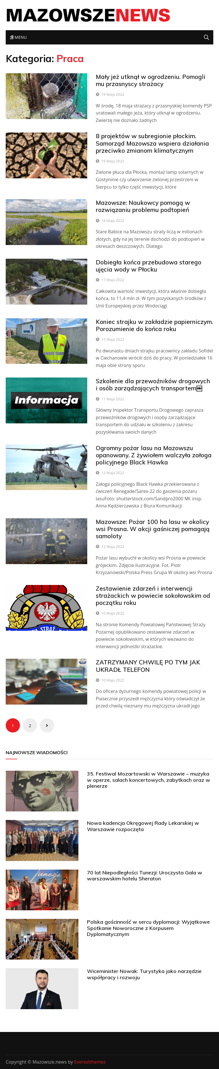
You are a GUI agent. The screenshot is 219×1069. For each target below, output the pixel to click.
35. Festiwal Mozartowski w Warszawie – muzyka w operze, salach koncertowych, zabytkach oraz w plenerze (148, 779)
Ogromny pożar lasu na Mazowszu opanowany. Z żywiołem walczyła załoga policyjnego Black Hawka (154, 455)
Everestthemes (90, 1062)
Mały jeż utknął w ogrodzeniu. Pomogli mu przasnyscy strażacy (150, 80)
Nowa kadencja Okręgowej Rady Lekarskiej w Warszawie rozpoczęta (143, 826)
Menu (18, 37)
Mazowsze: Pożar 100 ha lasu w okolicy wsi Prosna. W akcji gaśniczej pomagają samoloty (153, 529)
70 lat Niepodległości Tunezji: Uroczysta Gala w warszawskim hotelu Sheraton (144, 875)
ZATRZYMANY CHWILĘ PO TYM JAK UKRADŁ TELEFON (148, 665)
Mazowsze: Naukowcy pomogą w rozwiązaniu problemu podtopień (143, 206)
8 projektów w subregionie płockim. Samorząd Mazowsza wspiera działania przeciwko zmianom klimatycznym (152, 143)
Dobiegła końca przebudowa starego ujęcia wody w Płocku (148, 265)
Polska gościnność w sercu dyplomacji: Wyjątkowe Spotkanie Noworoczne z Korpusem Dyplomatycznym (148, 928)
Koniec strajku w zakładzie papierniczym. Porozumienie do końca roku (154, 325)
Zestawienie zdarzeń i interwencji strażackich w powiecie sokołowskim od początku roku (153, 595)
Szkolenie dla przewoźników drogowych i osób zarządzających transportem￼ (153, 384)
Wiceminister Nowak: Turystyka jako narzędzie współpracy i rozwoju (144, 974)
